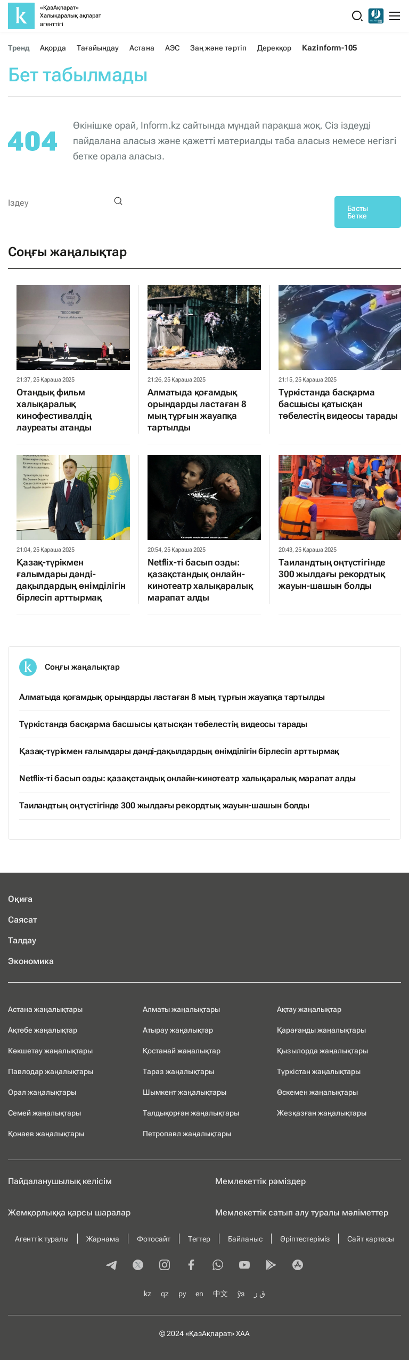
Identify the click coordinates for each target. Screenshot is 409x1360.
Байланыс (245, 1239)
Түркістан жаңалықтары (319, 1071)
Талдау (22, 940)
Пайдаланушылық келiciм (60, 1181)
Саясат (22, 920)
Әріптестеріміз (305, 1239)
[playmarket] (271, 1266)
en (199, 1293)
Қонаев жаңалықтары (46, 1133)
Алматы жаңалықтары (181, 1009)
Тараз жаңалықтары (178, 1071)
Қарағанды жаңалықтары (321, 1030)
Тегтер (199, 1239)
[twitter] (138, 1266)
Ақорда (53, 48)
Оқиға (20, 899)
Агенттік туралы (42, 1239)
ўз (241, 1293)
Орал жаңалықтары (42, 1092)
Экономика (31, 961)
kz (147, 1293)
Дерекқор (274, 48)
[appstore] (297, 1266)
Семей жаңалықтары (44, 1113)
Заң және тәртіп (218, 48)
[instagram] (164, 1266)
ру (182, 1293)
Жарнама (102, 1239)
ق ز (259, 1293)
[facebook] (191, 1266)
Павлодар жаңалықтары (50, 1071)
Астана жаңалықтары (45, 1009)
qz (165, 1293)
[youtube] (244, 1266)
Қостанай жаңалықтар (181, 1050)
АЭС (172, 48)
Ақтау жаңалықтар (309, 1009)
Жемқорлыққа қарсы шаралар (69, 1212)
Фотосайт (153, 1239)
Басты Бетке (357, 212)
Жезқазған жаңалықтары (321, 1113)
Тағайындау (98, 48)
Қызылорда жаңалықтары (322, 1050)
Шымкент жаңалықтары (184, 1092)
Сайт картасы (370, 1239)
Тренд (18, 48)
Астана (141, 48)
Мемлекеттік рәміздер (260, 1181)
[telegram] (111, 1266)
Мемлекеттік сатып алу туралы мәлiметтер (301, 1212)
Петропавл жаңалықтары (187, 1133)
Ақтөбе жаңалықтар (42, 1030)
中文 (220, 1293)
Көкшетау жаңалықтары (50, 1050)
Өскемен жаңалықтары (317, 1092)
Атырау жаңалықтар (178, 1030)
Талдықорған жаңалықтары (191, 1113)
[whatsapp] (217, 1266)
